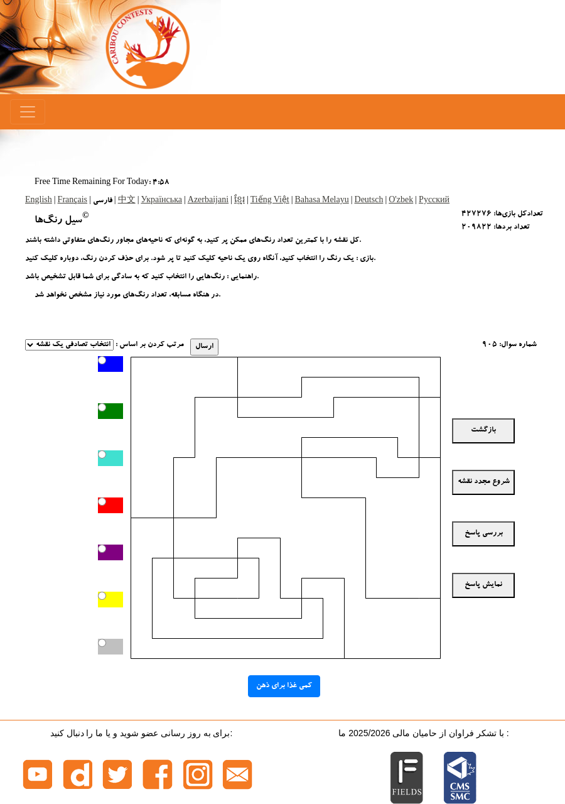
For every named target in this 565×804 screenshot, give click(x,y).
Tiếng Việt (269, 201)
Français (72, 201)
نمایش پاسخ (483, 584)
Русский (434, 201)
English (38, 201)
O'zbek (401, 201)
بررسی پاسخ (484, 533)
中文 (127, 201)
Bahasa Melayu (322, 201)
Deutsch (369, 201)
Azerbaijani (208, 201)
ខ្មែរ (239, 201)
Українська (161, 201)
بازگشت (483, 430)
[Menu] (27, 111)
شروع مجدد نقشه (484, 481)
